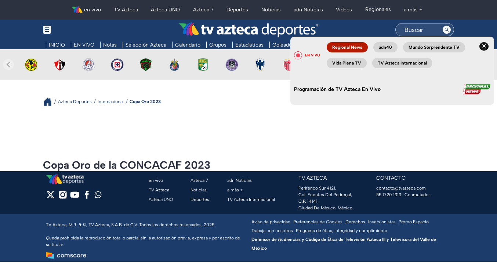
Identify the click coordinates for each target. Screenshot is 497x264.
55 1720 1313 (388, 194)
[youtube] (74, 197)
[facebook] (86, 197)
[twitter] (50, 197)
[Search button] (447, 30)
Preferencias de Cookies (317, 221)
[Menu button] (72, 29)
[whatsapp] (98, 196)
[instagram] (62, 197)
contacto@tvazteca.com (401, 188)
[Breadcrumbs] (50, 101)
